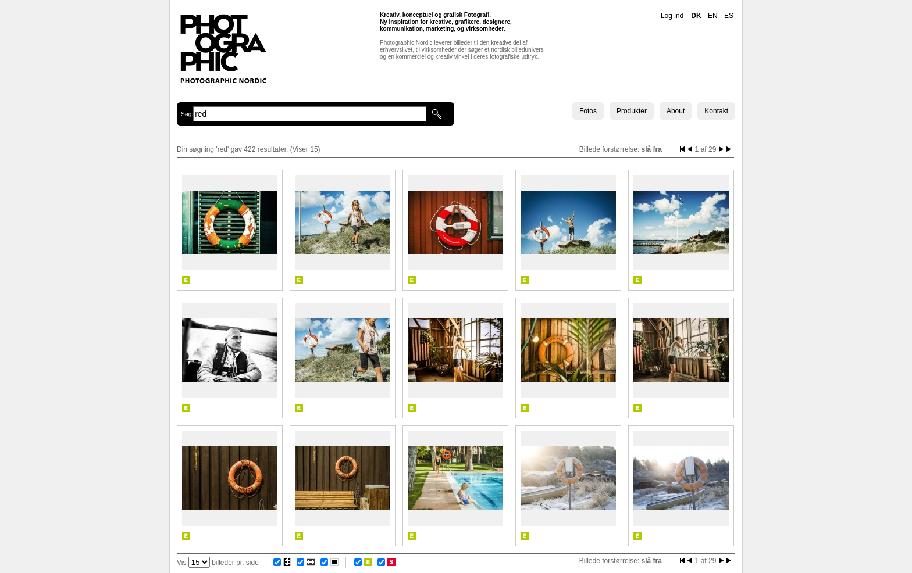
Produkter (632, 111)
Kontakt (716, 111)
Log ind (672, 16)
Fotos (588, 111)
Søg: (187, 114)
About (676, 111)
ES (728, 16)
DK (696, 16)
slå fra (652, 149)
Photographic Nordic (223, 48)
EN (713, 16)
